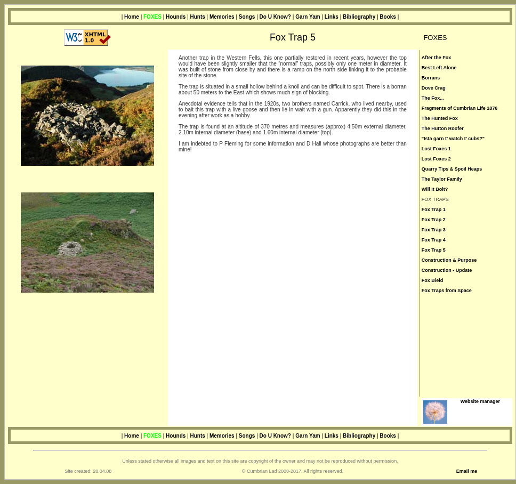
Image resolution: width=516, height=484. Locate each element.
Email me (467, 471)
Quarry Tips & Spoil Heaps (452, 169)
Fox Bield (433, 280)
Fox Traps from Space (447, 290)
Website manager (480, 401)
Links (331, 17)
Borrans (431, 77)
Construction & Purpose (449, 260)
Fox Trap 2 (434, 219)
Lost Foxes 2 (436, 159)
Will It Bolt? (435, 189)
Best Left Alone (439, 67)
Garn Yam (307, 17)
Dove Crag (434, 88)
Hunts (197, 17)
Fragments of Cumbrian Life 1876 (460, 108)
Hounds (176, 17)
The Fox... (433, 98)
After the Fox (437, 57)
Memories (222, 17)
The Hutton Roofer (443, 128)
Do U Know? (275, 17)
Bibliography (359, 17)
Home (131, 17)
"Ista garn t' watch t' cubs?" (453, 138)
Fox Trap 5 (434, 250)
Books (388, 17)
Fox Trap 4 (434, 240)
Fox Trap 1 (434, 209)
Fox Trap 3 (434, 229)
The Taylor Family (442, 179)
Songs (247, 17)
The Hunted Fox (440, 118)
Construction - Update (447, 270)
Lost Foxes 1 (436, 148)
